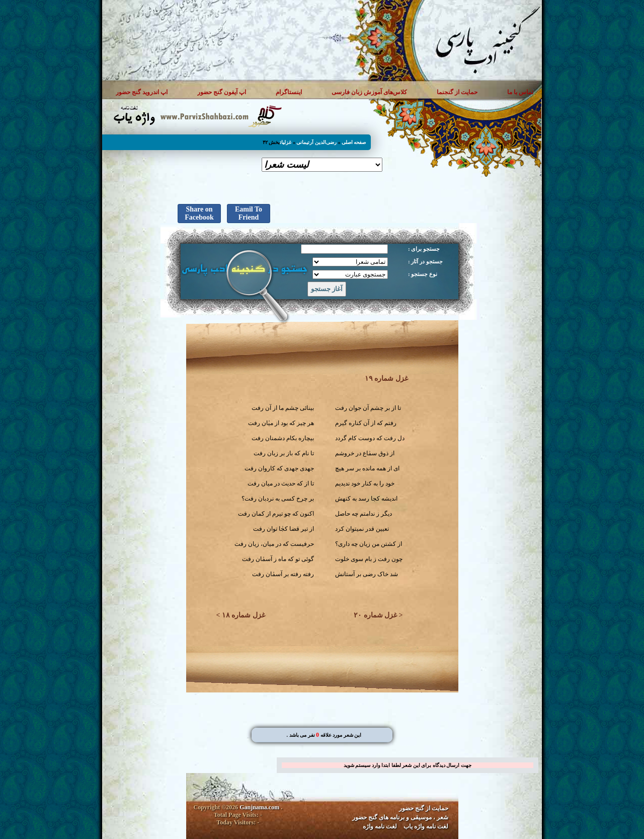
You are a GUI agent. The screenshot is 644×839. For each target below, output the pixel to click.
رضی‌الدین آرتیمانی (316, 142)
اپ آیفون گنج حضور (221, 92)
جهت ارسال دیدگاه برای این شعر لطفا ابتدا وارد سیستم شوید (407, 765)
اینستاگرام (289, 92)
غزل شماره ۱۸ (243, 615)
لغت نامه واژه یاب (426, 826)
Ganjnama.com (259, 807)
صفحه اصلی (354, 142)
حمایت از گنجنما (457, 92)
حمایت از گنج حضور (423, 808)
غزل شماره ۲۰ (375, 615)
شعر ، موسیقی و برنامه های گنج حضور (400, 817)
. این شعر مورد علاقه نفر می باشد (324, 735)
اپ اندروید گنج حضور (142, 92)
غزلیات (285, 142)
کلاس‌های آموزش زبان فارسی (369, 92)
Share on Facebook (199, 213)
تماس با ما (520, 92)
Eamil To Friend (248, 213)
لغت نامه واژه (380, 826)
